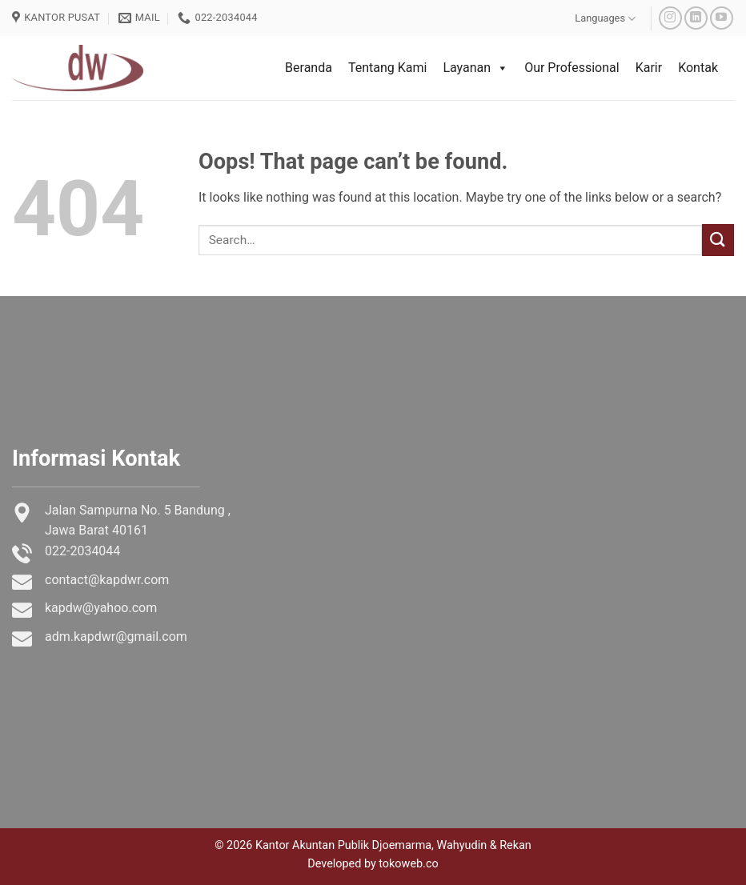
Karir (649, 67)
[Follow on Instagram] (670, 18)
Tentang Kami (387, 67)
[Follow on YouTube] (721, 18)
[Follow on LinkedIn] (696, 18)
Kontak (698, 67)
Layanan (475, 68)
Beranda (308, 67)
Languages (605, 18)
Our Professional (572, 67)
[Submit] (718, 239)
